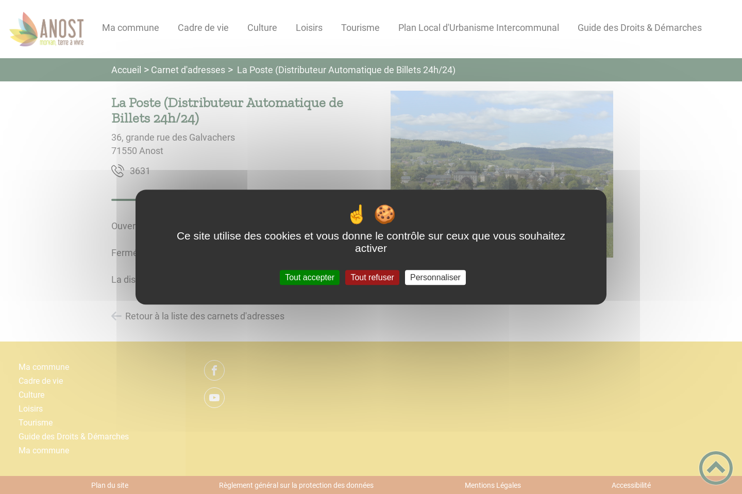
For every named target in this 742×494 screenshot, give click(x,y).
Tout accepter (309, 277)
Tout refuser (372, 277)
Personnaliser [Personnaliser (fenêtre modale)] (435, 277)
